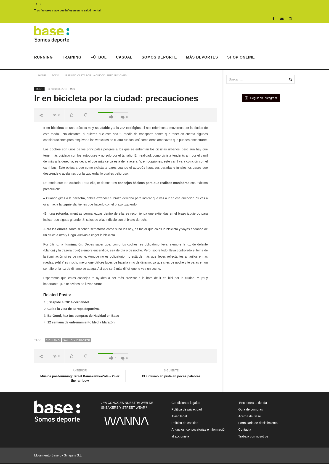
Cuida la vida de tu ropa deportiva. (74, 309)
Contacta (244, 429)
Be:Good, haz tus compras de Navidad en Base (83, 315)
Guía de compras (250, 409)
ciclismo (53, 340)
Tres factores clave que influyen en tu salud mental (67, 10)
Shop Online (241, 57)
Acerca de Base (249, 416)
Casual (124, 57)
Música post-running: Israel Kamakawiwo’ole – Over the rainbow (80, 376)
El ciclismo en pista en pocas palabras (171, 374)
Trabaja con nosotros (253, 436)
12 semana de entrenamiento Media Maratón (81, 322)
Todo (40, 89)
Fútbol (99, 57)
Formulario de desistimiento (258, 423)
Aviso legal (179, 416)
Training (71, 57)
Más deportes (202, 57)
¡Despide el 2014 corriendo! (68, 302)
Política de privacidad (187, 409)
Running (43, 57)
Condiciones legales (186, 403)
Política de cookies (185, 423)
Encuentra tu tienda (252, 403)
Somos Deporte (159, 57)
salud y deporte (76, 340)
